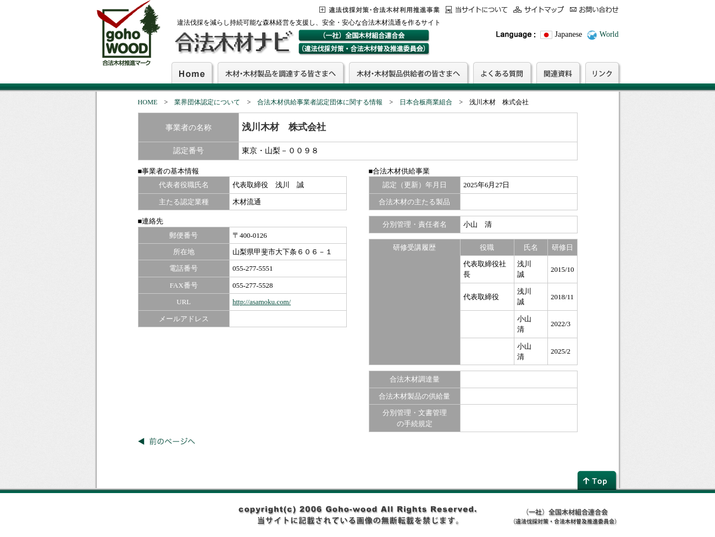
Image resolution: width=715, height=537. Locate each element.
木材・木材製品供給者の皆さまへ (408, 72)
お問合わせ (594, 9)
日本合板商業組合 (426, 102)
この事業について (379, 9)
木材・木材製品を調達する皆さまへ (280, 72)
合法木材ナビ (233, 42)
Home (191, 72)
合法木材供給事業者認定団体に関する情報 (320, 102)
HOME (148, 102)
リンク (602, 72)
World (609, 34)
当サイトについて (476, 9)
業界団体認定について (207, 102)
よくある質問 (502, 72)
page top (598, 480)
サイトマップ (538, 9)
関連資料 (558, 72)
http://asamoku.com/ (261, 302)
